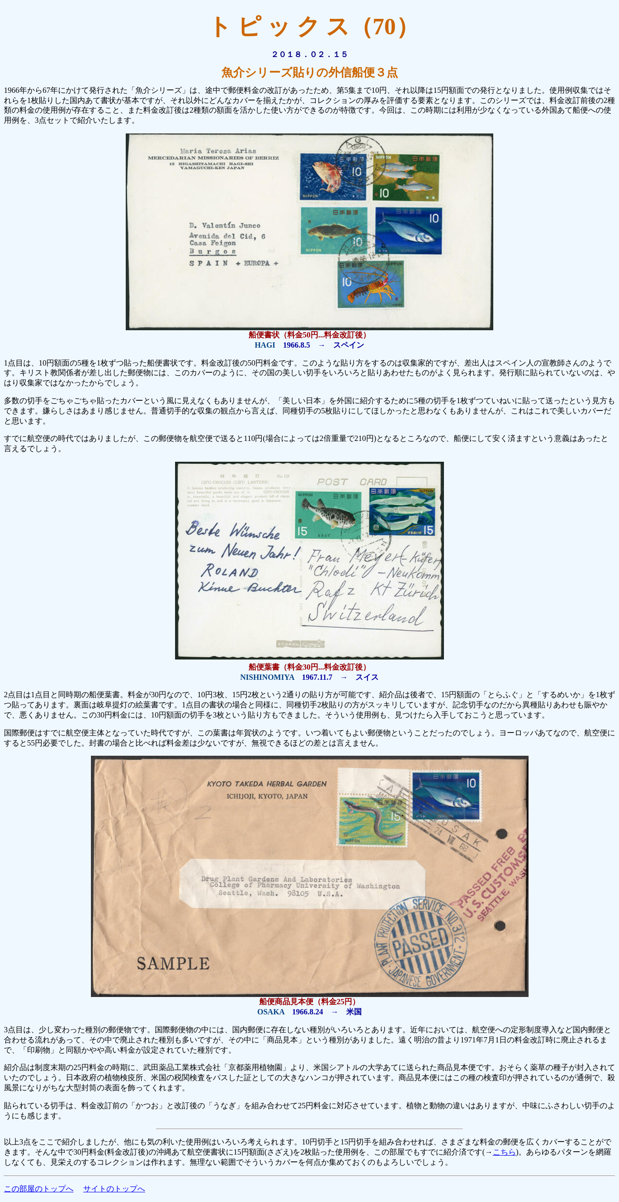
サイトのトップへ (114, 1189)
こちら (504, 1152)
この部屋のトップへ (39, 1189)
